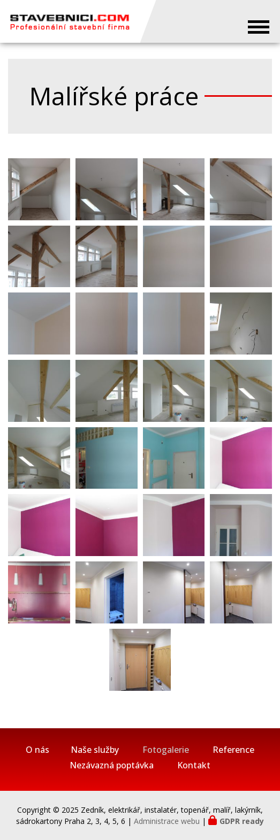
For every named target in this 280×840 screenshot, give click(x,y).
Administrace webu (167, 821)
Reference (233, 750)
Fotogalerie (165, 750)
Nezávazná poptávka (112, 765)
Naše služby (95, 750)
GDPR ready (242, 821)
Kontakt (193, 765)
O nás (37, 750)
